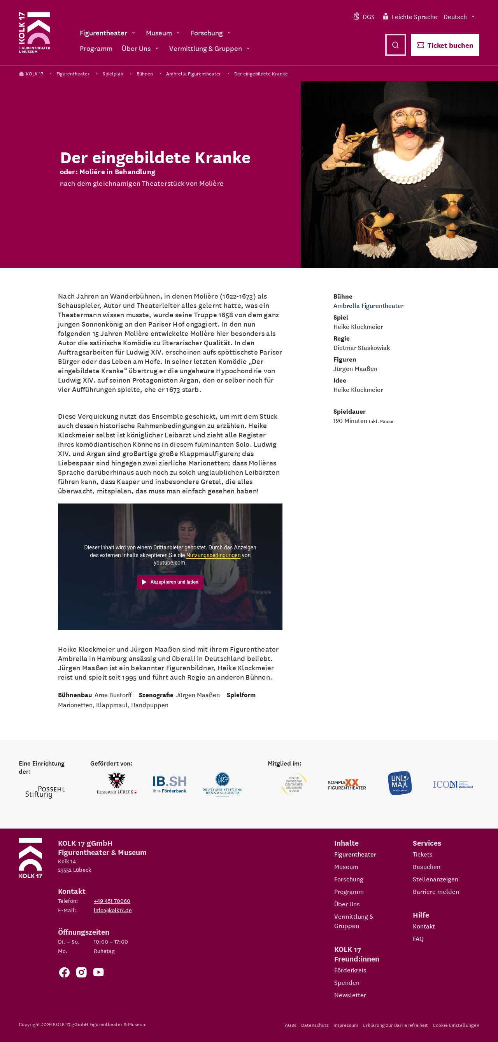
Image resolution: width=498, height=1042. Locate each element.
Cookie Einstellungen (456, 1024)
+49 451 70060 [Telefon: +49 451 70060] (112, 900)
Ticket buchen (445, 45)
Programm (349, 891)
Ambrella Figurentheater (193, 73)
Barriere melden (436, 891)
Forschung (348, 878)
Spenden (346, 982)
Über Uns (347, 903)
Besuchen (426, 866)
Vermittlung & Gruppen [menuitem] (210, 48)
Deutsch (460, 16)
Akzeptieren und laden (174, 582)
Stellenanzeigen (435, 878)
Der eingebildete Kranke (261, 73)
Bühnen (145, 73)
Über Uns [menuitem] (141, 48)
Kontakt (424, 925)
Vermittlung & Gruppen (354, 920)
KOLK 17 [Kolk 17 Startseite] (31, 73)
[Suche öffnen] (395, 45)
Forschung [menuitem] (211, 32)
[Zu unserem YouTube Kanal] (98, 974)
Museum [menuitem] (163, 32)
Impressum (345, 1024)
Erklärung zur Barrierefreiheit (395, 1024)
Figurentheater (72, 73)
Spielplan (113, 73)
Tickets (423, 853)
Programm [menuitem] (96, 48)
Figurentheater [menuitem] (108, 32)
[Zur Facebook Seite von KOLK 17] (64, 974)
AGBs (290, 1024)
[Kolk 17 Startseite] (34, 32)
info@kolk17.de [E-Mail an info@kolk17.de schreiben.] (113, 910)
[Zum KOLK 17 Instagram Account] (81, 974)
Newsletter (350, 994)
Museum (346, 866)
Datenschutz (315, 1024)
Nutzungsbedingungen (213, 555)
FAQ (418, 938)
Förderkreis (350, 969)
